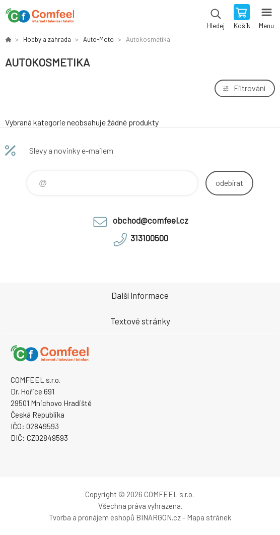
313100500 (149, 238)
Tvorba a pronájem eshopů (91, 517)
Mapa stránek (209, 517)
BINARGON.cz (158, 517)
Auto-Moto (98, 39)
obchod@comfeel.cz (150, 220)
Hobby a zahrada (47, 39)
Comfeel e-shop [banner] (39, 17)
